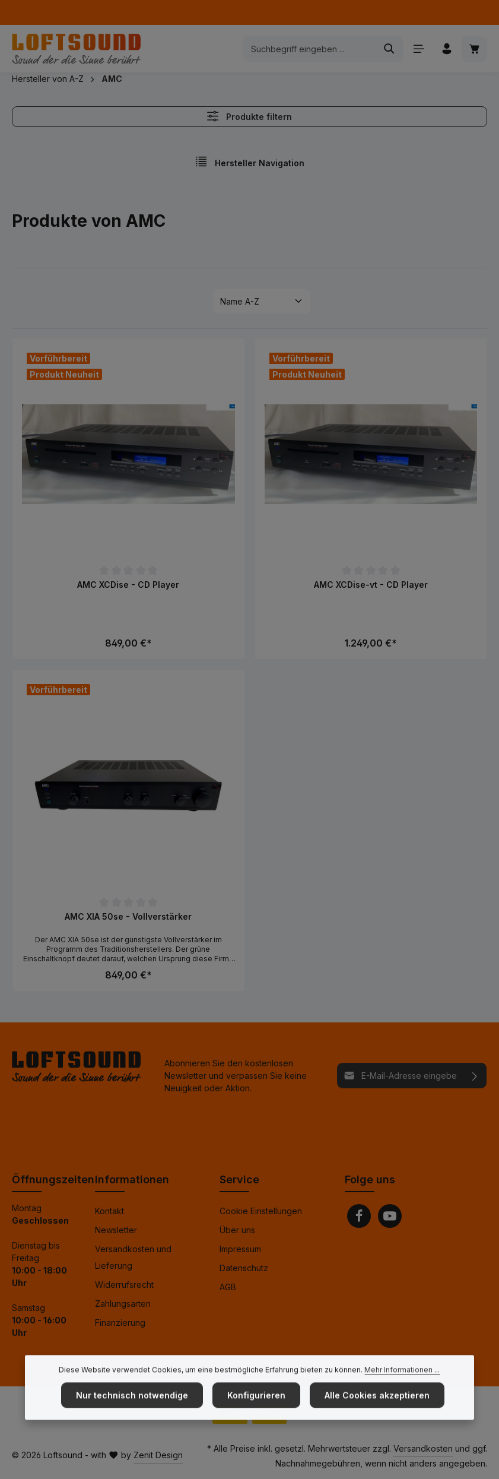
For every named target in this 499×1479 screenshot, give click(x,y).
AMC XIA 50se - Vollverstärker (128, 916)
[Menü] (418, 49)
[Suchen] (389, 49)
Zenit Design (158, 1455)
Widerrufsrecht (124, 1285)
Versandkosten (423, 1448)
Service (239, 1179)
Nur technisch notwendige (132, 1418)
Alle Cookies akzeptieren (377, 1418)
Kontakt (109, 1211)
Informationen (132, 1179)
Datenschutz (244, 1268)
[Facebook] (359, 1216)
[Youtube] (390, 1216)
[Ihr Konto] (446, 49)
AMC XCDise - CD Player (128, 584)
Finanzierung (120, 1323)
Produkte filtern (249, 116)
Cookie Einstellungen (261, 1211)
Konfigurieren (256, 1418)
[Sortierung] (261, 301)
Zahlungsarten (123, 1304)
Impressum (240, 1249)
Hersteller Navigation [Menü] (249, 161)
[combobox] (309, 49)
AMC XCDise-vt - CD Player (371, 584)
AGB (228, 1287)
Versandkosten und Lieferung (133, 1257)
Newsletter (116, 1230)
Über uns (237, 1230)
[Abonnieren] (475, 1075)
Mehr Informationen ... (402, 1392)
